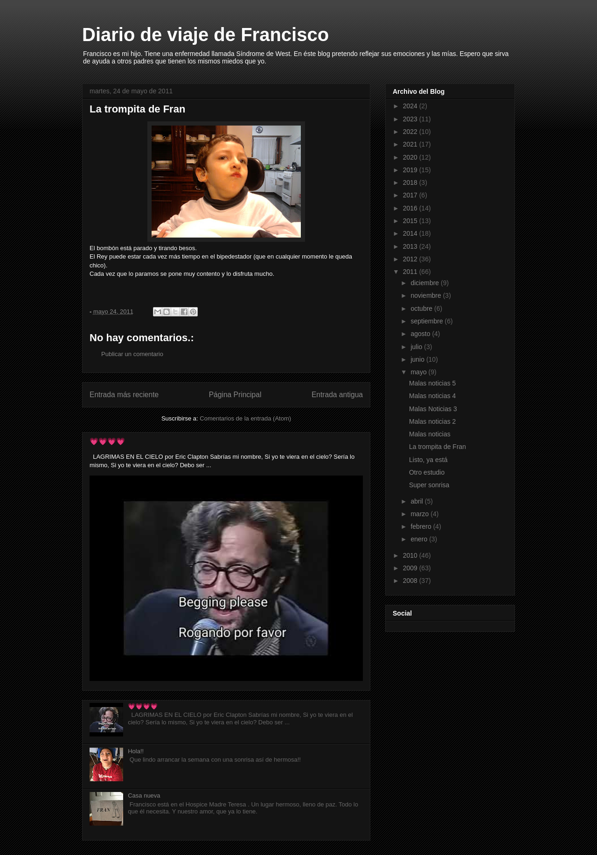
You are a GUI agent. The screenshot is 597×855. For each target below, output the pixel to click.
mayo (419, 372)
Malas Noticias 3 (433, 409)
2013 (411, 246)
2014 (411, 233)
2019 (411, 170)
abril (417, 501)
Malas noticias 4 (432, 395)
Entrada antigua (337, 395)
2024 (411, 106)
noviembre (426, 295)
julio (417, 346)
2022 (411, 131)
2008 (411, 580)
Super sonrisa (429, 485)
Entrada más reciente (124, 395)
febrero (421, 526)
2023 (411, 119)
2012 (411, 259)
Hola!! (136, 751)
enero (419, 539)
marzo (420, 514)
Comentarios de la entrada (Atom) (245, 418)
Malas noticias (430, 434)
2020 (411, 157)
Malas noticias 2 (432, 421)
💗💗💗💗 (107, 441)
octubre (422, 308)
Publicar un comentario (132, 353)
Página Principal (235, 395)
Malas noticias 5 (432, 383)
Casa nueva (144, 795)
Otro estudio (426, 472)
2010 (411, 555)
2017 (411, 195)
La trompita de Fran (437, 446)
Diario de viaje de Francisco (205, 34)
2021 (411, 144)
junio (418, 359)
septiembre (427, 321)
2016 (411, 208)
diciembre (425, 283)
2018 (411, 182)
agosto (421, 333)
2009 (411, 568)
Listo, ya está (428, 459)
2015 (411, 220)
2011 (411, 271)
